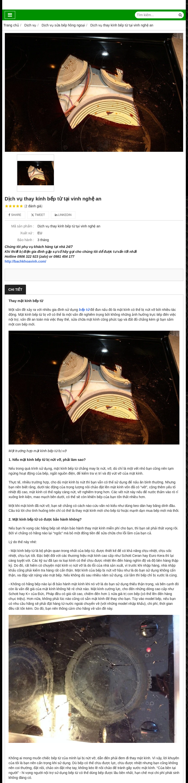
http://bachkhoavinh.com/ (25, 261)
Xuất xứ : (27, 233)
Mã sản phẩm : (22, 226)
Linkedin (63, 215)
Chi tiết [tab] (15, 290)
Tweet (38, 215)
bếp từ (84, 310)
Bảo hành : (25, 240)
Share (15, 215)
